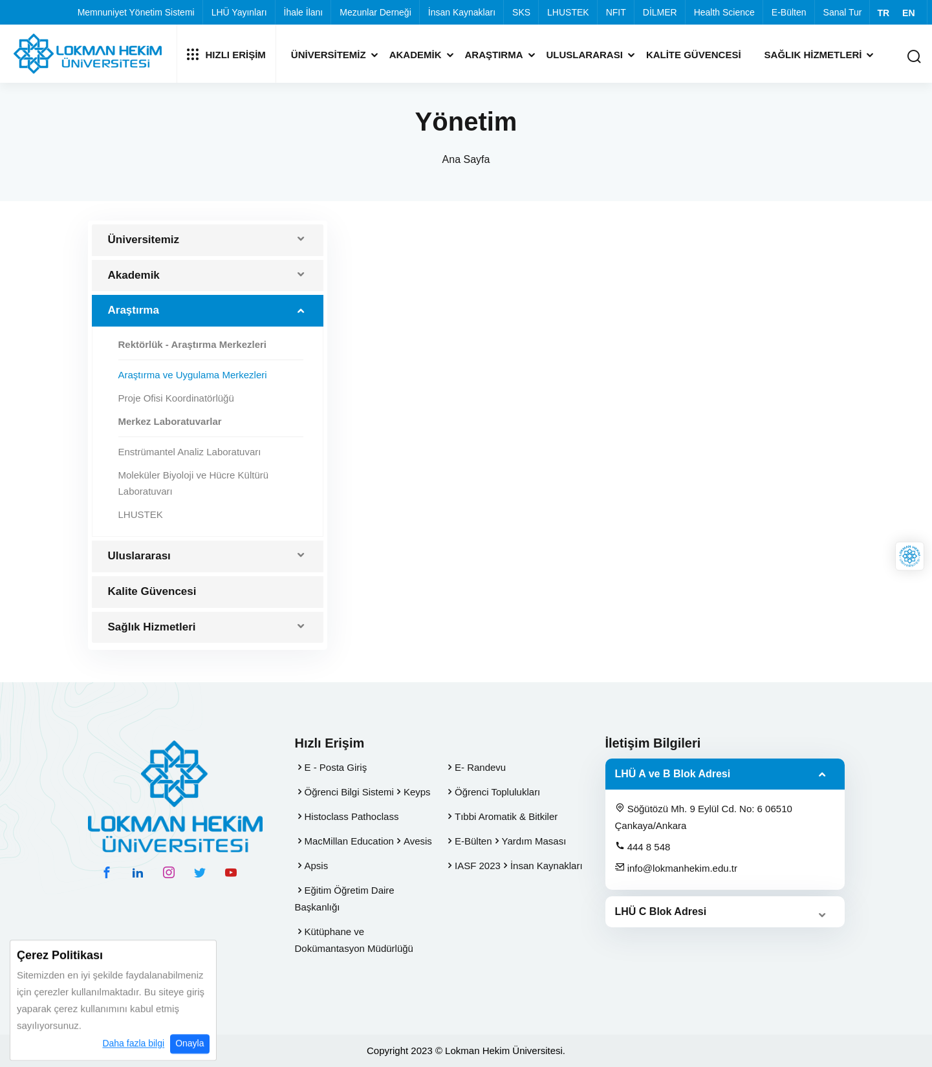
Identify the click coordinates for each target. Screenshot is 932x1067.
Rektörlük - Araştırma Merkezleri (192, 344)
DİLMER (660, 12)
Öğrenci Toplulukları (497, 791)
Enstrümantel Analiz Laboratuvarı (189, 451)
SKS (521, 12)
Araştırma (494, 54)
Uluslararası (585, 54)
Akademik (415, 54)
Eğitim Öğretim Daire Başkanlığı (345, 898)
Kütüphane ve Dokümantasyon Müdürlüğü (354, 940)
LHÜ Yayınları (239, 12)
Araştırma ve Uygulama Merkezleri (192, 374)
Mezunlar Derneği (375, 12)
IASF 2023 (478, 865)
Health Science (724, 12)
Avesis (418, 840)
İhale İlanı (303, 12)
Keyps (417, 791)
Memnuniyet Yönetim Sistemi (136, 12)
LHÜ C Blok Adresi (661, 911)
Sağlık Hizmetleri (813, 54)
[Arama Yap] (914, 57)
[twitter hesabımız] (200, 872)
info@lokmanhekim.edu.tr (676, 868)
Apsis (317, 865)
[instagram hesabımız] (169, 872)
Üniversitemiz (328, 54)
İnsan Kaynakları (461, 12)
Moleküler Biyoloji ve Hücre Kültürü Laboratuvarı (193, 483)
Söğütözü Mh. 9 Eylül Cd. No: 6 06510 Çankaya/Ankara (703, 817)
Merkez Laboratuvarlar (170, 421)
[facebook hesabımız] (107, 872)
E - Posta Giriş (336, 767)
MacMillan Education (349, 840)
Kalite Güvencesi (693, 54)
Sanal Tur (842, 12)
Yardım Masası (534, 840)
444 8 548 (643, 846)
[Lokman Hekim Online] (909, 556)
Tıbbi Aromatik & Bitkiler (506, 816)
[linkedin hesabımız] (138, 872)
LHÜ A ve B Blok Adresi (673, 773)
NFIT (616, 12)
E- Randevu (480, 767)
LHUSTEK (568, 12)
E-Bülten (789, 12)
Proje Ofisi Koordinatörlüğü (176, 398)
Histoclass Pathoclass (352, 816)
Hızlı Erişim (226, 54)
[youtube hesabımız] (231, 872)
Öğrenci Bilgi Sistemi (349, 791)
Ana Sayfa (466, 159)
